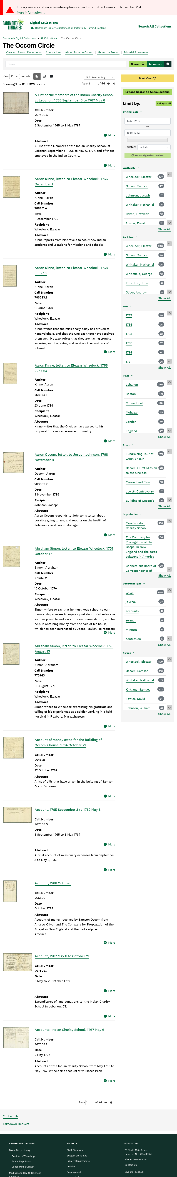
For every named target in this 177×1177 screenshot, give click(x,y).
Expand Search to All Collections (147, 92)
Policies (71, 1096)
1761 (129, 362)
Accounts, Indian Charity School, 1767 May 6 (69, 963)
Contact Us (10, 1046)
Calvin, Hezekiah (137, 214)
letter (130, 592)
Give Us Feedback (134, 1101)
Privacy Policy (155, 1153)
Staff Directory (75, 1079)
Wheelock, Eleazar (138, 177)
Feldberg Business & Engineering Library (20, 1113)
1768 (129, 343)
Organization (130, 514)
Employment (74, 1101)
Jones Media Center (23, 1096)
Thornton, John (137, 283)
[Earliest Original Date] (147, 121)
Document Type (132, 583)
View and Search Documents (24, 52)
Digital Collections (44, 23)
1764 (129, 352)
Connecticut (134, 403)
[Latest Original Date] (147, 132)
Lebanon (132, 384)
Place (126, 375)
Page (89, 83)
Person (127, 653)
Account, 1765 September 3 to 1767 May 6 (68, 774)
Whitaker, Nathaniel (140, 205)
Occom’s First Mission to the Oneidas (141, 470)
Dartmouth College (88, 1146)
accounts (132, 611)
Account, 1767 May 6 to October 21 (62, 903)
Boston (131, 394)
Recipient (128, 237)
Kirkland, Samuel (138, 689)
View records (16, 76)
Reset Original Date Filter (149, 155)
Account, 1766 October (53, 834)
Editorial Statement (135, 52)
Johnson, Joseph (138, 195)
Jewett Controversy (140, 491)
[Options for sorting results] (99, 77)
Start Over (147, 78)
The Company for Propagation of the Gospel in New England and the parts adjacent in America (141, 547)
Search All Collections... (156, 26)
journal (131, 602)
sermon (131, 620)
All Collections (49, 38)
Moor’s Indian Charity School (136, 525)
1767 (129, 315)
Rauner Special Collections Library (24, 1123)
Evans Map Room (21, 1091)
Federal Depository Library (81, 1112)
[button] (37, 76)
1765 (129, 334)
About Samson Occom (79, 52)
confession (133, 639)
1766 (129, 324)
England (131, 431)
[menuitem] (146, 1145)
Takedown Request (16, 1053)
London (131, 422)
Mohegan (132, 412)
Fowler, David (135, 223)
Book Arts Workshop (23, 1085)
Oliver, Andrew (136, 292)
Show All (164, 229)
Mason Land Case (138, 482)
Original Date (130, 111)
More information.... (31, 12)
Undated (129, 147)
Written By (129, 168)
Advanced (155, 64)
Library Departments (78, 1090)
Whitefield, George (139, 274)
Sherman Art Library (20, 1130)
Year (125, 306)
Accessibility (74, 1107)
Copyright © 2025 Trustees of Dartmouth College (88, 1151)
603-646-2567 (140, 1089)
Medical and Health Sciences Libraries (25, 1104)
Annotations (53, 52)
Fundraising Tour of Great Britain (139, 456)
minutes (131, 630)
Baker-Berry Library (19, 1079)
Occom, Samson (137, 186)
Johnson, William (138, 708)
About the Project (108, 52)
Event (126, 445)
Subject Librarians (77, 1085)
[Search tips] (167, 64)
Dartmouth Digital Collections (19, 38)
